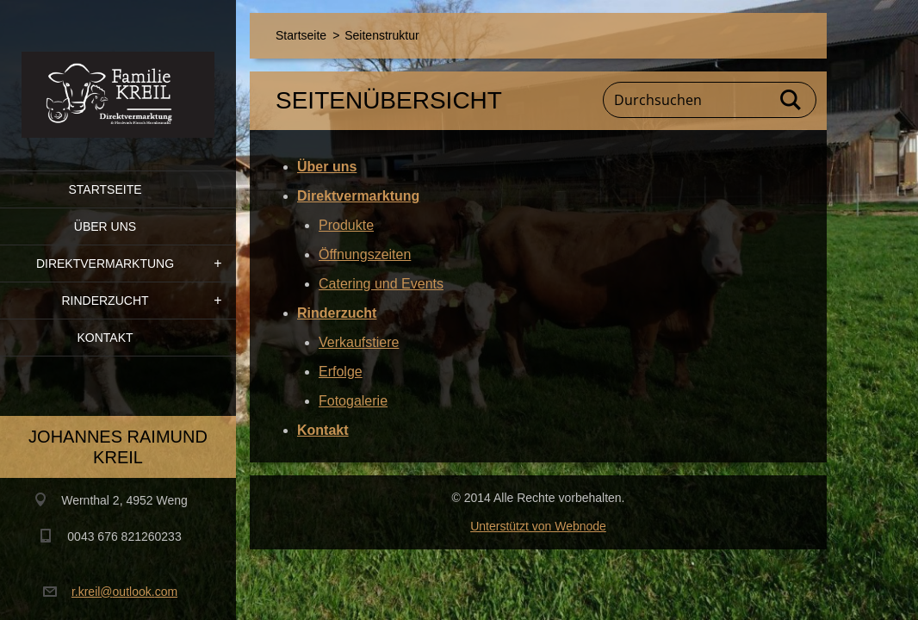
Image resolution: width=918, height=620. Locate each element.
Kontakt (105, 337)
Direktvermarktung (105, 263)
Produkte (346, 225)
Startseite (104, 189)
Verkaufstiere (359, 342)
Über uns (105, 226)
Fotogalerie (353, 401)
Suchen (791, 100)
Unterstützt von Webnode (538, 526)
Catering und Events (381, 283)
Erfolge (341, 371)
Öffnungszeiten (365, 254)
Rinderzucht (104, 300)
